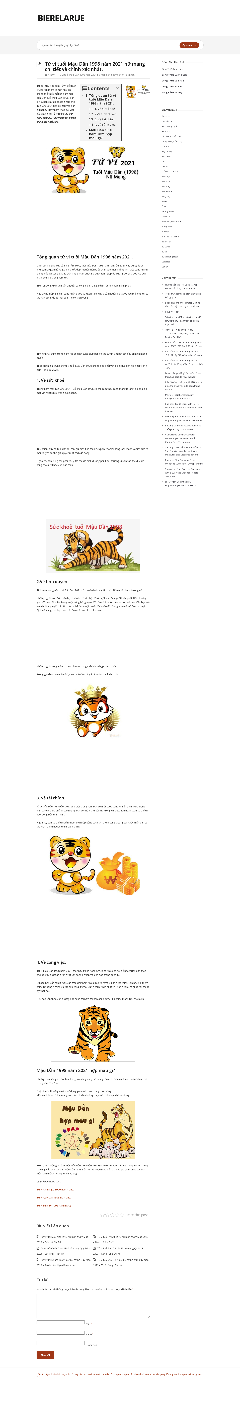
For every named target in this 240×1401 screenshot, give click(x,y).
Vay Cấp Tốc (68, 1374)
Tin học (165, 231)
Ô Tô (164, 206)
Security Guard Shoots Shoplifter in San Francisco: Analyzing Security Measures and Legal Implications (183, 451)
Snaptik (183, 1374)
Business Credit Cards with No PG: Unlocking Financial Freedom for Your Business (184, 407)
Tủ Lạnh (166, 246)
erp (163, 161)
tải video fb (95, 1374)
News (165, 201)
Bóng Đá (166, 131)
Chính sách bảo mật (172, 136)
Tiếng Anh (167, 226)
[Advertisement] (93, 224)
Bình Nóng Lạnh (170, 126)
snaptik (117, 1374)
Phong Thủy (168, 211)
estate (165, 166)
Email (89, 1334)
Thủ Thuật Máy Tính (172, 221)
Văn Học (166, 261)
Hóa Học (166, 176)
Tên (89, 1324)
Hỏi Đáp (166, 181)
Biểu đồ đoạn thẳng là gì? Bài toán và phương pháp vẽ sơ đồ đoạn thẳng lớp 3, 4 (183, 386)
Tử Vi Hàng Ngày (170, 256)
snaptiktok (150, 1374)
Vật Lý (165, 266)
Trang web (91, 1344)
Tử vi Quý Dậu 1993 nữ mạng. (54, 1197)
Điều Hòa (166, 156)
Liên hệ (56, 1374)
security (166, 216)
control (165, 146)
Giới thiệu (44, 1374)
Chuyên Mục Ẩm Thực (173, 141)
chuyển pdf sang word (167, 1374)
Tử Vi (52, 74)
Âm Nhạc (166, 116)
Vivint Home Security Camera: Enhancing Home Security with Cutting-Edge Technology (180, 438)
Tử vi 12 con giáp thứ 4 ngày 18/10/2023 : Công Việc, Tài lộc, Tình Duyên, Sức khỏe (182, 333)
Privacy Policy (172, 311)
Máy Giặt (166, 196)
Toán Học (166, 241)
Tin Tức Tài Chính (170, 236)
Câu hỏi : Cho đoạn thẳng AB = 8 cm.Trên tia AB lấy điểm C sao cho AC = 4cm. (184, 364)
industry (166, 186)
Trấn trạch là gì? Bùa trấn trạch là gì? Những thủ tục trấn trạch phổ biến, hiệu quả (183, 321)
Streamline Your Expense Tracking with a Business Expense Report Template (182, 473)
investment (167, 191)
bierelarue (167, 121)
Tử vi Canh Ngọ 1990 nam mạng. (55, 1189)
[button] (189, 45)
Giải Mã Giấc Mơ (170, 171)
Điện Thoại (167, 151)
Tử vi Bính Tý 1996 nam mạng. (54, 1205)
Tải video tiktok (137, 1374)
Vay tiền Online (82, 1374)
